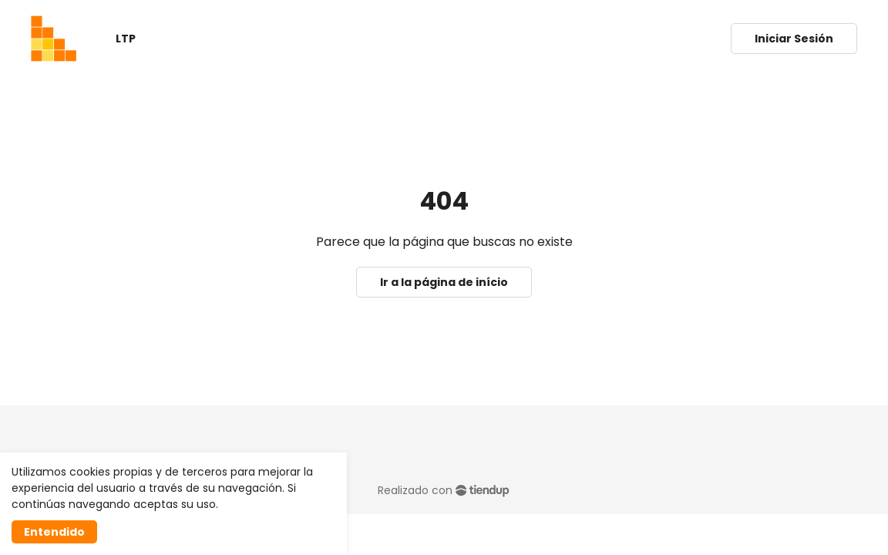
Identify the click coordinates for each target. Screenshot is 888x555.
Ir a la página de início (444, 282)
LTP (126, 38)
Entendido (54, 532)
